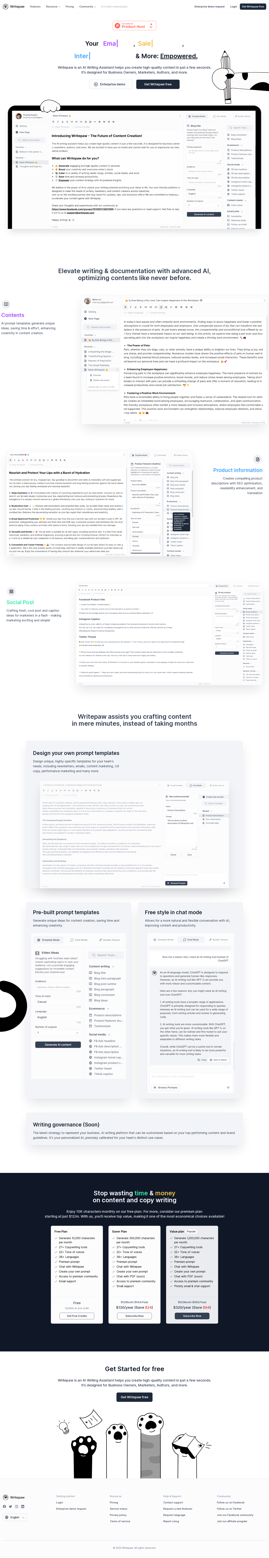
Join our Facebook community (235, 1514)
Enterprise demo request (71, 1508)
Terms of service (120, 1521)
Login (233, 6)
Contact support (173, 1502)
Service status (118, 1508)
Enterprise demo (109, 84)
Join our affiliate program (232, 1521)
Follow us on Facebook (231, 1502)
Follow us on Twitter (229, 1508)
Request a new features (177, 1508)
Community (87, 6)
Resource (53, 6)
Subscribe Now (134, 1315)
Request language (174, 1514)
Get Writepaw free (158, 84)
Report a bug (171, 1521)
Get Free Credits (77, 1315)
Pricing (70, 6)
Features (35, 6)
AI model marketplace (114, 6)
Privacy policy (118, 1514)
